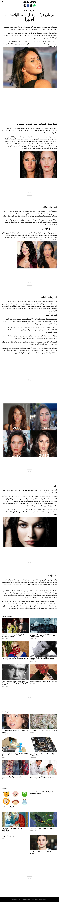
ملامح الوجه (13, 216)
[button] (2, 1)
